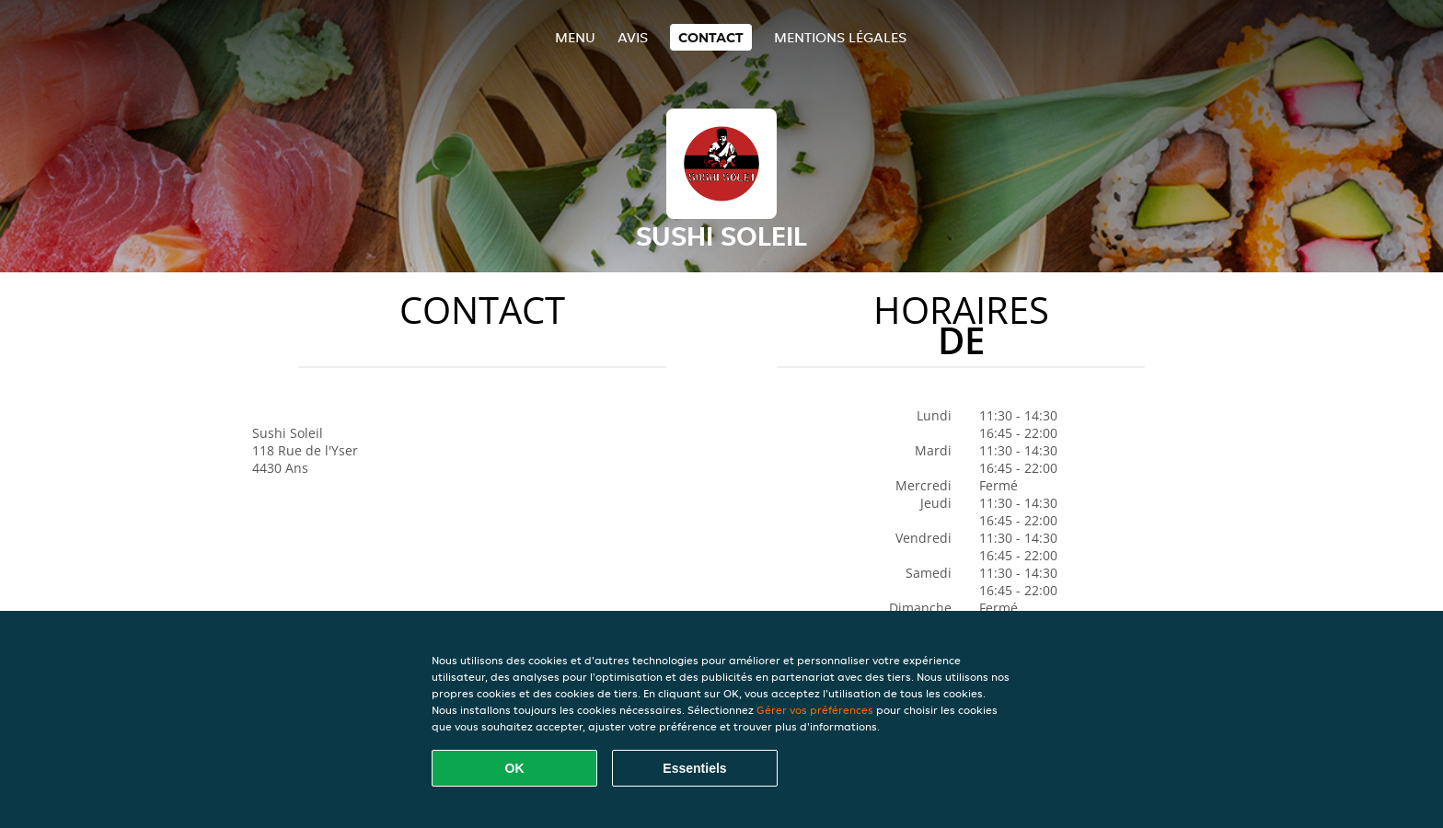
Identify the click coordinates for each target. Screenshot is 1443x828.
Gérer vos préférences (814, 710)
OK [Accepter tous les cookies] (515, 768)
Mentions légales (840, 37)
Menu (575, 37)
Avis (633, 37)
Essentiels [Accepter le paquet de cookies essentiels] (694, 768)
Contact (711, 37)
